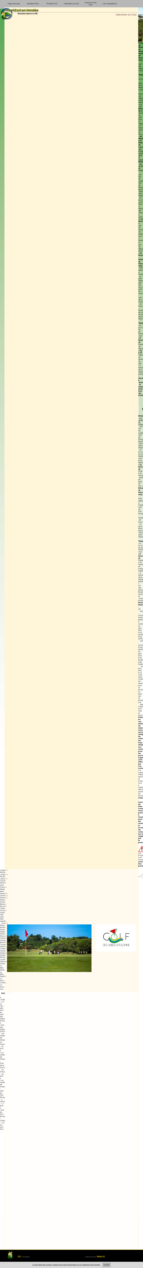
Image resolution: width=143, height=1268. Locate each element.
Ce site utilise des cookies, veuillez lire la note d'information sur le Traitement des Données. (66, 1265)
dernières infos (33, 4)
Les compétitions (110, 4)
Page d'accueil (14, 4)
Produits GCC (52, 4)
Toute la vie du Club (90, 4)
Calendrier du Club (71, 4)
